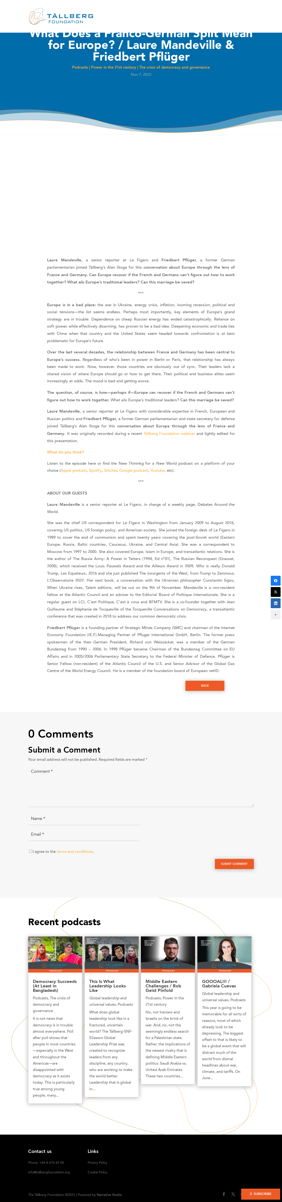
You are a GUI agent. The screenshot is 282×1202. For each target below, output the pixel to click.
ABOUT (110, 10)
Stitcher (110, 471)
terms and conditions (75, 852)
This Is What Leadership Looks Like (107, 986)
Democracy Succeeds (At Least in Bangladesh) (55, 986)
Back (205, 685)
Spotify (95, 471)
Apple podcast (74, 471)
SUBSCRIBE (97, 22)
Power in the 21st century (113, 68)
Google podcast (133, 471)
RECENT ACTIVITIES (140, 10)
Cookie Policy (97, 1172)
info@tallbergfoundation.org (49, 1172)
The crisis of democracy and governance (174, 68)
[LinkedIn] (276, 603)
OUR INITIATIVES (177, 10)
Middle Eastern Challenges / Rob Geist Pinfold (163, 986)
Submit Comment (234, 864)
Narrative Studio (109, 1195)
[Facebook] (276, 581)
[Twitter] (276, 592)
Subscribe (262, 1194)
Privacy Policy (97, 1163)
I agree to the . (63, 852)
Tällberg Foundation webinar (170, 434)
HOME (92, 10)
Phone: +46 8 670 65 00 (46, 1163)
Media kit (212, 10)
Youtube (157, 471)
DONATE (234, 10)
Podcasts (80, 68)
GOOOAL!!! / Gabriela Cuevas (219, 984)
